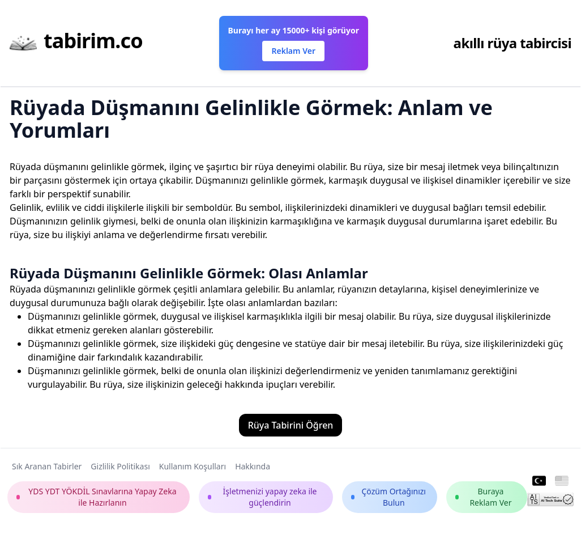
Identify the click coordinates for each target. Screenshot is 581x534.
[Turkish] (539, 481)
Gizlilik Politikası (120, 466)
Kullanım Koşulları (192, 466)
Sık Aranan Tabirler (47, 466)
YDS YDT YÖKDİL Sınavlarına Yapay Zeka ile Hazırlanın (96, 497)
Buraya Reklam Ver (483, 497)
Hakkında (252, 466)
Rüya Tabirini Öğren (291, 425)
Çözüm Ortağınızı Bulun (388, 497)
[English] (562, 481)
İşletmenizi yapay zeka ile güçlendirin (262, 497)
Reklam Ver (293, 50)
